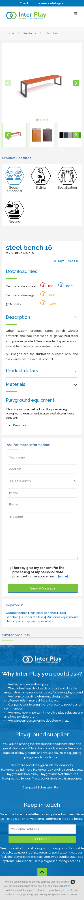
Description (18, 317)
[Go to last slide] (8, 135)
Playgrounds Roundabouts (54, 765)
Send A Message (43, 588)
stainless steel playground (32, 852)
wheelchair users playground (37, 861)
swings (64, 861)
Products (30, 33)
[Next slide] (76, 83)
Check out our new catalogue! (42, 3)
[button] (14, 135)
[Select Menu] (76, 15)
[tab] (37, 119)
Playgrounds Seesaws (47, 778)
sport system (61, 852)
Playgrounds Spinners (16, 769)
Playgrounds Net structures (59, 774)
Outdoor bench (17, 613)
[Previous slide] (8, 83)
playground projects (28, 856)
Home (10, 33)
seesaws (50, 856)
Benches (19, 425)
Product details (22, 370)
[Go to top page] (42, 872)
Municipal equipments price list (29, 621)
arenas (75, 861)
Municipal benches (43, 613)
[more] (63, 576)
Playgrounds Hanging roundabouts (57, 769)
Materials (15, 384)
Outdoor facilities (32, 617)
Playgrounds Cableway (22, 774)
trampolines (72, 778)
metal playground (37, 848)
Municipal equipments (62, 617)
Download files (21, 271)
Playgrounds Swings (16, 778)
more (64, 886)
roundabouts (66, 856)
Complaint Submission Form (42, 787)
